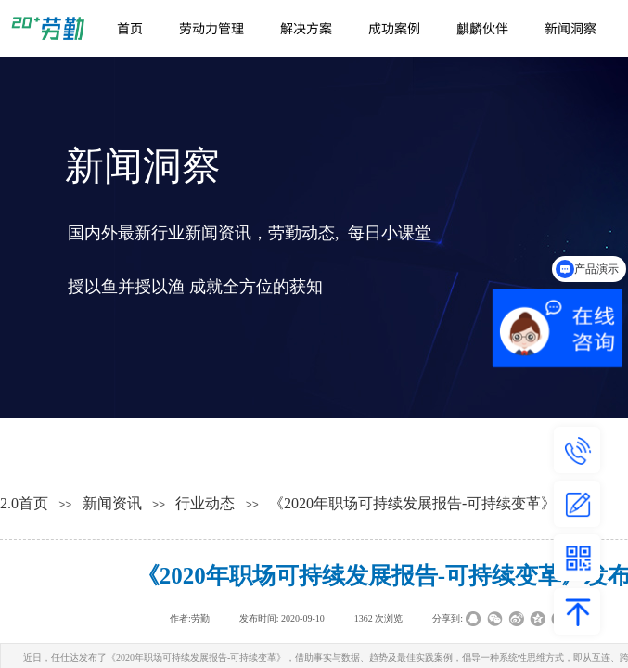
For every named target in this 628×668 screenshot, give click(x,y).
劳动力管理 (211, 28)
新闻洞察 (570, 28)
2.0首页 (24, 503)
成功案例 (394, 28)
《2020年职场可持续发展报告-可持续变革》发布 (427, 503)
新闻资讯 (112, 503)
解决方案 (306, 28)
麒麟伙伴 (482, 28)
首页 (130, 28)
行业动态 (205, 503)
